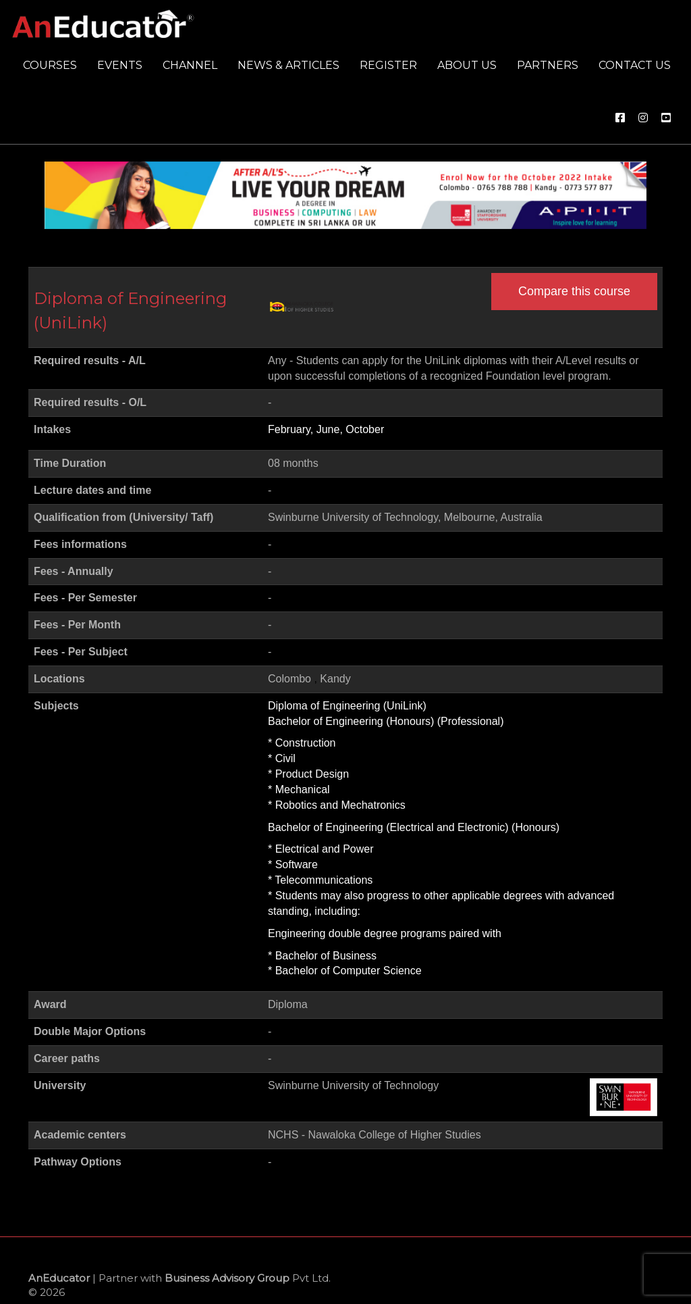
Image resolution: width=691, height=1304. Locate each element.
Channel (190, 65)
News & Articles (288, 65)
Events (119, 65)
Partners (547, 65)
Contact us (635, 65)
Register (388, 65)
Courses (50, 65)
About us (467, 65)
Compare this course (574, 291)
